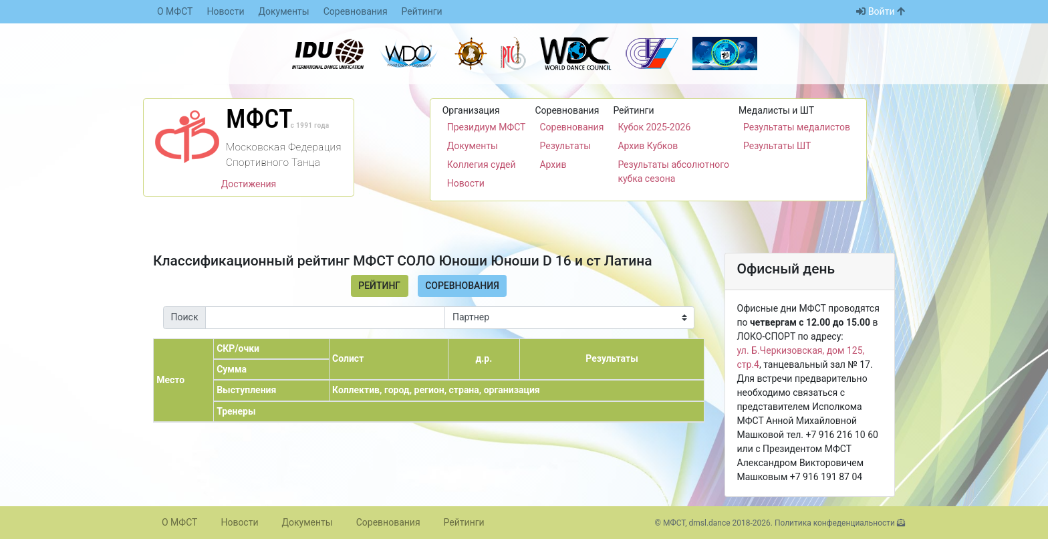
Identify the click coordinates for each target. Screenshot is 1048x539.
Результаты (565, 145)
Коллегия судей (481, 164)
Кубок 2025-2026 (654, 127)
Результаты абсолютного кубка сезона (673, 171)
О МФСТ (174, 11)
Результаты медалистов (796, 127)
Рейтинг (379, 285)
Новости (225, 11)
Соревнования (355, 11)
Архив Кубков (648, 145)
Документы (284, 11)
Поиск (185, 317)
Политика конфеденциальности (835, 523)
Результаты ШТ (777, 145)
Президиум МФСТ (486, 127)
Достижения (249, 184)
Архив (552, 164)
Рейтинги (422, 11)
